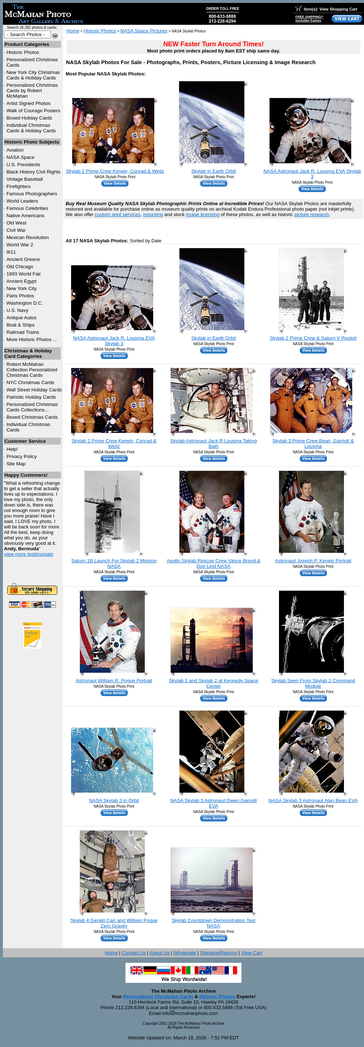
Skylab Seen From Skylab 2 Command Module (313, 683)
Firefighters (19, 186)
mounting (153, 214)
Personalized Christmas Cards (158, 996)
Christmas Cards (30, 382)
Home (73, 31)
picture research (311, 214)
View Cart (251, 953)
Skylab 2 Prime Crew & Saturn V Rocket (313, 338)
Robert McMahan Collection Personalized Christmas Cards (32, 370)
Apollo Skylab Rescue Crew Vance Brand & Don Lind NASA (213, 563)
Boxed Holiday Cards (29, 118)
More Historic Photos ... (32, 339)
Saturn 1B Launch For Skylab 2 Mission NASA (113, 563)
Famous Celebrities (28, 208)
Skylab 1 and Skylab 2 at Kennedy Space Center (213, 683)
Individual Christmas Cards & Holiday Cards (31, 127)
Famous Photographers (32, 193)
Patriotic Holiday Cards (31, 397)
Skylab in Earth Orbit (213, 171)
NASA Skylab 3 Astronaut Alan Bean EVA (312, 800)
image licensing (203, 214)
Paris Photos (20, 295)
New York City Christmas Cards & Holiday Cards (33, 75)
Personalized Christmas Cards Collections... (32, 407)
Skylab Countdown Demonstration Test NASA (213, 923)
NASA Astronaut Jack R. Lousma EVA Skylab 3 (312, 173)
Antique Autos (21, 317)
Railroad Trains (23, 332)
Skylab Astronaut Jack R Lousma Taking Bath (213, 443)
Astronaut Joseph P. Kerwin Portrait (313, 560)
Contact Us (133, 953)
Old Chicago (20, 266)
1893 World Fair (24, 274)
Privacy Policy (22, 456)
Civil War (16, 230)
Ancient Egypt (21, 281)
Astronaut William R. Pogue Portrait (114, 680)
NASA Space (21, 157)
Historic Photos (23, 52)
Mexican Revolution (28, 237)
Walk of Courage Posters (34, 110)
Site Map (16, 463)
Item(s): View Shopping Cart (326, 9)
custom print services (117, 214)
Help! (12, 449)
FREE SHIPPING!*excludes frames (309, 18)
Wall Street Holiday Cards (34, 389)
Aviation (15, 150)
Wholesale (184, 953)
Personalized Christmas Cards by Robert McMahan (32, 90)
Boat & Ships (21, 325)
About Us (160, 953)
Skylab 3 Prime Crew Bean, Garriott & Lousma (313, 443)
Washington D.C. (25, 303)
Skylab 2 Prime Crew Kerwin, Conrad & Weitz (115, 171)
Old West (17, 223)
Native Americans (25, 215)
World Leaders (22, 201)
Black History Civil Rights (34, 172)
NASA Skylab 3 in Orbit (114, 800)
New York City (22, 288)
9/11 (11, 252)
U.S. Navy (17, 310)
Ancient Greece (23, 259)
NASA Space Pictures (143, 31)
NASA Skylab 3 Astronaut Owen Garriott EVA (213, 803)
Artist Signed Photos (29, 103)
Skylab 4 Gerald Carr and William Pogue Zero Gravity (114, 923)
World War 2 (20, 244)
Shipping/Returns (218, 953)
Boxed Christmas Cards (32, 417)
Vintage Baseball (25, 179)
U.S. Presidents (23, 164)
